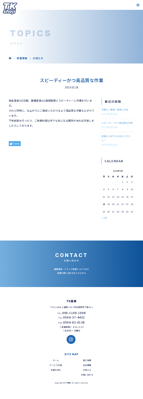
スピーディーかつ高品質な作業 (117, 122)
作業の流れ (56, 369)
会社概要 (87, 365)
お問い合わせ (87, 374)
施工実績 (87, 360)
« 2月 (104, 217)
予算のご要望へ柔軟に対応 (114, 109)
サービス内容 (56, 365)
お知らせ (87, 369)
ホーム (56, 360)
